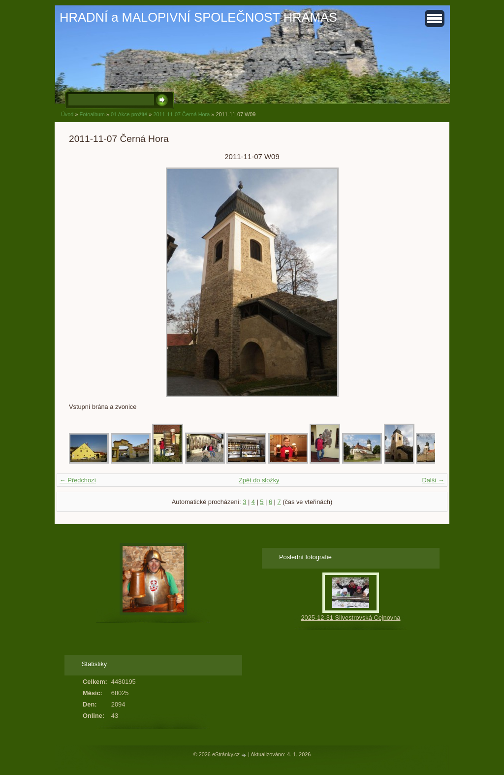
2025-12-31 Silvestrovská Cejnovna (350, 617)
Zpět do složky (259, 480)
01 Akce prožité (129, 114)
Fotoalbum (91, 114)
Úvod (67, 114)
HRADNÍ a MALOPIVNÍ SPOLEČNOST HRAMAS (198, 17)
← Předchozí (78, 480)
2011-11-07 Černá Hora (181, 114)
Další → (433, 480)
